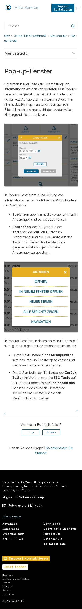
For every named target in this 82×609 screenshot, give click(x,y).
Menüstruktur (58, 35)
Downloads (51, 523)
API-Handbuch (13, 539)
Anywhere (9, 523)
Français (7, 586)
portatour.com (54, 543)
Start (7, 35)
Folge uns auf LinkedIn (25, 505)
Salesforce (10, 528)
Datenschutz (52, 538)
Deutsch (7, 575)
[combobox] (41, 26)
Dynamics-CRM (13, 533)
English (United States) (15, 579)
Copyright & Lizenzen (59, 528)
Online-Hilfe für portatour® (30, 35)
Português (8, 594)
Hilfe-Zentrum (26, 7)
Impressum (51, 533)
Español (6, 583)
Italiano (6, 590)
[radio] (31, 432)
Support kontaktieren (63, 8)
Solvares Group (31, 497)
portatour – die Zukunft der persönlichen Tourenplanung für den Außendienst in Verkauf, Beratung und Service (35, 486)
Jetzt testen (15, 567)
